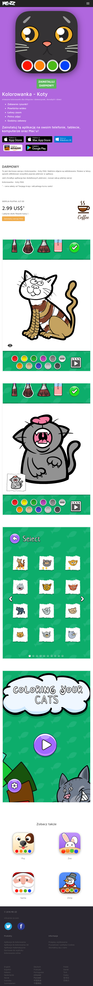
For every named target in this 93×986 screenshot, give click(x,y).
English (7, 967)
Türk (65, 972)
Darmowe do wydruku (13, 950)
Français (37, 969)
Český (65, 975)
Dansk (66, 969)
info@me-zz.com (11, 918)
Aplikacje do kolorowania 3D (16, 945)
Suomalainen (9, 983)
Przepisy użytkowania (58, 942)
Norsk (6, 978)
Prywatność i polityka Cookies (61, 945)
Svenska (7, 980)
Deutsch (37, 967)
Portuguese (39, 972)
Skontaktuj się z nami (58, 947)
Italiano (7, 972)
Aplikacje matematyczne (14, 947)
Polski (65, 967)
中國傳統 (37, 983)
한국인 (66, 978)
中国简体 (37, 980)
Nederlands (9, 975)
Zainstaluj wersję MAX (13, 218)
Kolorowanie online (12, 953)
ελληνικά (37, 975)
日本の (66, 980)
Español (7, 969)
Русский (37, 978)
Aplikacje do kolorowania (15, 942)
